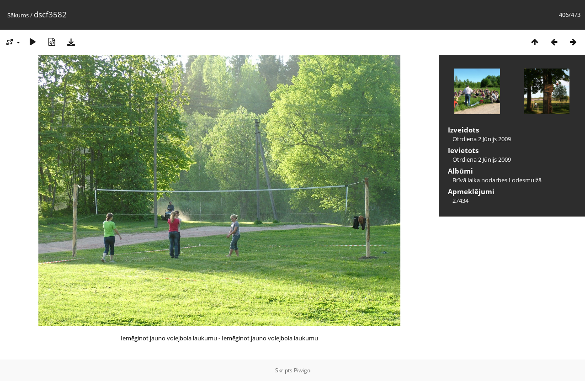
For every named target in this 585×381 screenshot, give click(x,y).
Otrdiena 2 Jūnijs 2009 (481, 139)
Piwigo (302, 370)
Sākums (18, 15)
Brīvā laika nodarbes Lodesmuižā (497, 180)
